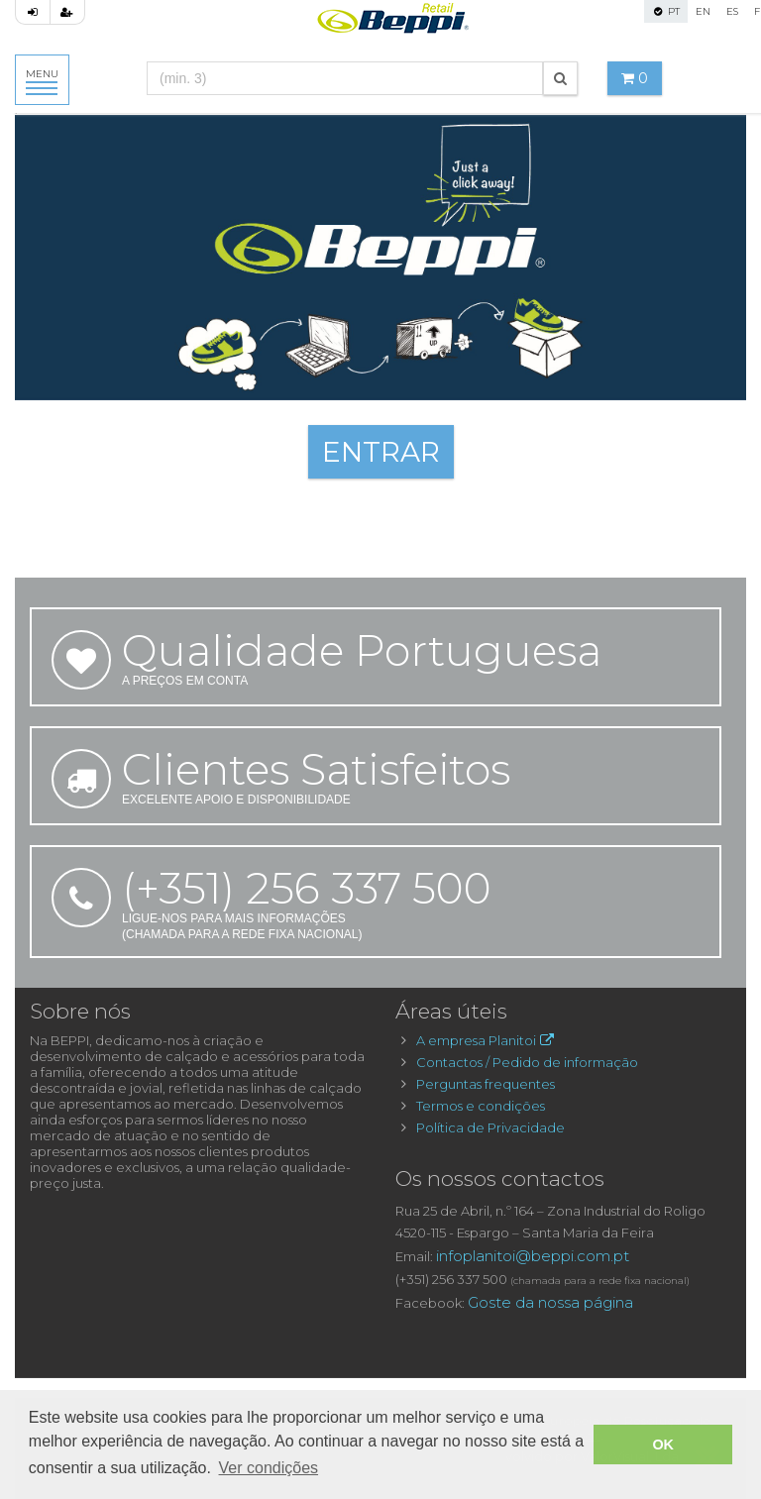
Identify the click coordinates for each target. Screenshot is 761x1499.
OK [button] (663, 1444)
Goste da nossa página (550, 1302)
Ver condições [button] (269, 1467)
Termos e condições (480, 1106)
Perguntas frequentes (485, 1084)
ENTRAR (381, 452)
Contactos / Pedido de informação (527, 1062)
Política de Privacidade (490, 1127)
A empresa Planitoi (486, 1040)
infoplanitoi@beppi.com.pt (532, 1255)
